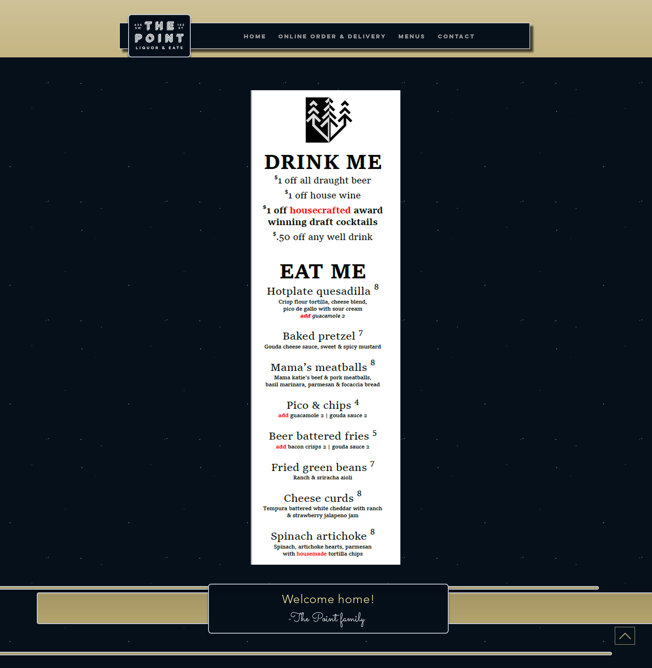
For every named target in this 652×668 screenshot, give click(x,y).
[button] (412, 36)
